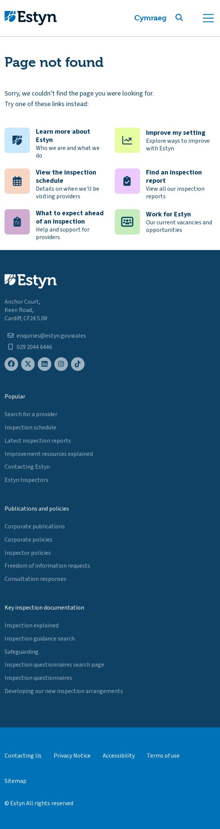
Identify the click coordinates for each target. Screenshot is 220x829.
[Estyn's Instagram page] (61, 364)
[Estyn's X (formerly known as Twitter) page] (28, 364)
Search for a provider (31, 414)
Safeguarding (21, 652)
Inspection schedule (30, 427)
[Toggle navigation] (208, 18)
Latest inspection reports (38, 441)
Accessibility (119, 756)
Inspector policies (28, 553)
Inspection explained (31, 625)
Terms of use (163, 756)
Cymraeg (150, 18)
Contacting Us (23, 756)
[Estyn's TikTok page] (78, 364)
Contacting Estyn (27, 467)
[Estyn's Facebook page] (11, 364)
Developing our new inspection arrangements (64, 691)
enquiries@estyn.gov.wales (51, 336)
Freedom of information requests (47, 566)
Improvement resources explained (49, 454)
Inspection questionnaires (38, 678)
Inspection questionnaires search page (54, 665)
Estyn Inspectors (26, 480)
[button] (188, 18)
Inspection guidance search (40, 638)
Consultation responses (35, 579)
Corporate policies (28, 540)
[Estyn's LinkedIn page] (45, 364)
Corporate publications (35, 526)
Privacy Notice (72, 756)
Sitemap (15, 781)
